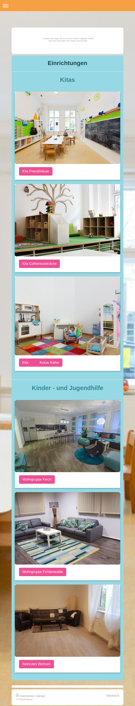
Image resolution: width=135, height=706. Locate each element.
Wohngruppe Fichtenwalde (42, 572)
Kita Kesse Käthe (40, 362)
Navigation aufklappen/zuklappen (67, 5)
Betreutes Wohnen (36, 664)
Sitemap (40, 695)
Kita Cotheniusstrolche (39, 263)
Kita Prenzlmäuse (35, 171)
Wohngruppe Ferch (36, 479)
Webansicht (112, 695)
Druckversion (25, 695)
